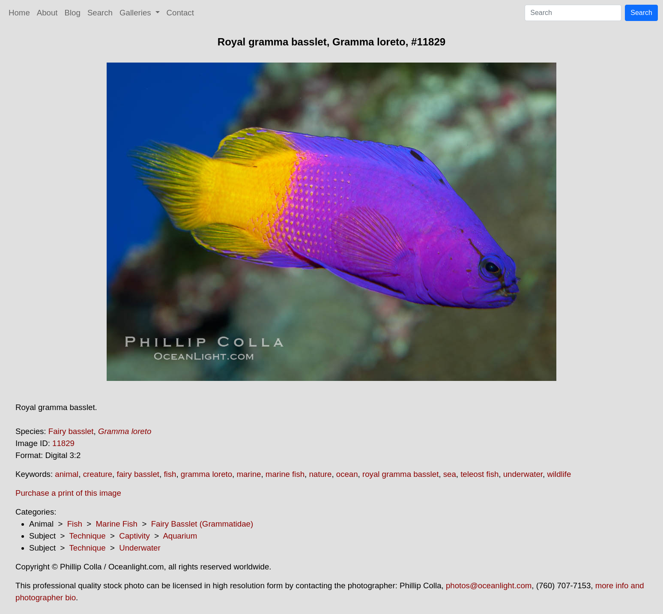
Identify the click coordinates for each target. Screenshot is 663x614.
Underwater (139, 547)
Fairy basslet (71, 431)
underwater (523, 474)
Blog (73, 12)
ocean (347, 474)
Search (100, 12)
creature (97, 474)
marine (248, 474)
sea (449, 474)
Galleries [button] (136, 12)
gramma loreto (206, 474)
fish (170, 474)
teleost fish (479, 474)
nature (320, 474)
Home (19, 12)
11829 (63, 443)
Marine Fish (116, 523)
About (47, 12)
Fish (74, 523)
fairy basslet (137, 474)
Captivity (134, 535)
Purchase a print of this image (68, 492)
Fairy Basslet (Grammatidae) (202, 523)
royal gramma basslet (400, 474)
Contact (180, 12)
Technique (87, 535)
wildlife (559, 474)
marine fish (285, 474)
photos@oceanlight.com (489, 585)
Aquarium (180, 535)
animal (66, 474)
